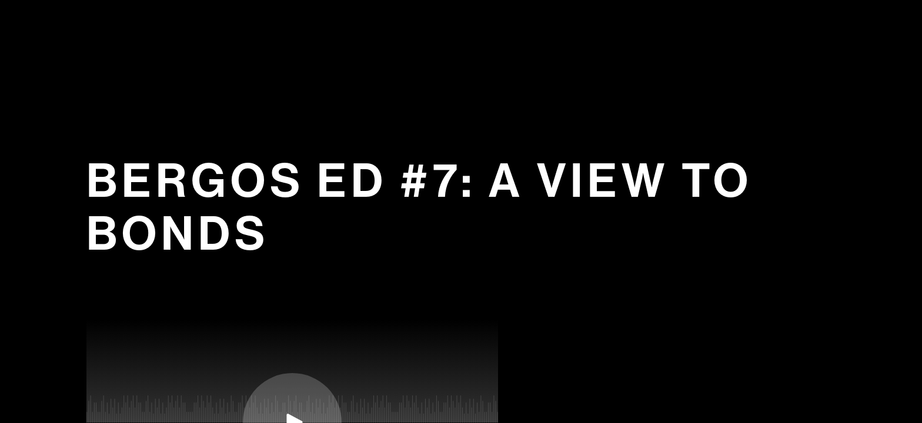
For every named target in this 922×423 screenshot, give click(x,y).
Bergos (462, 43)
